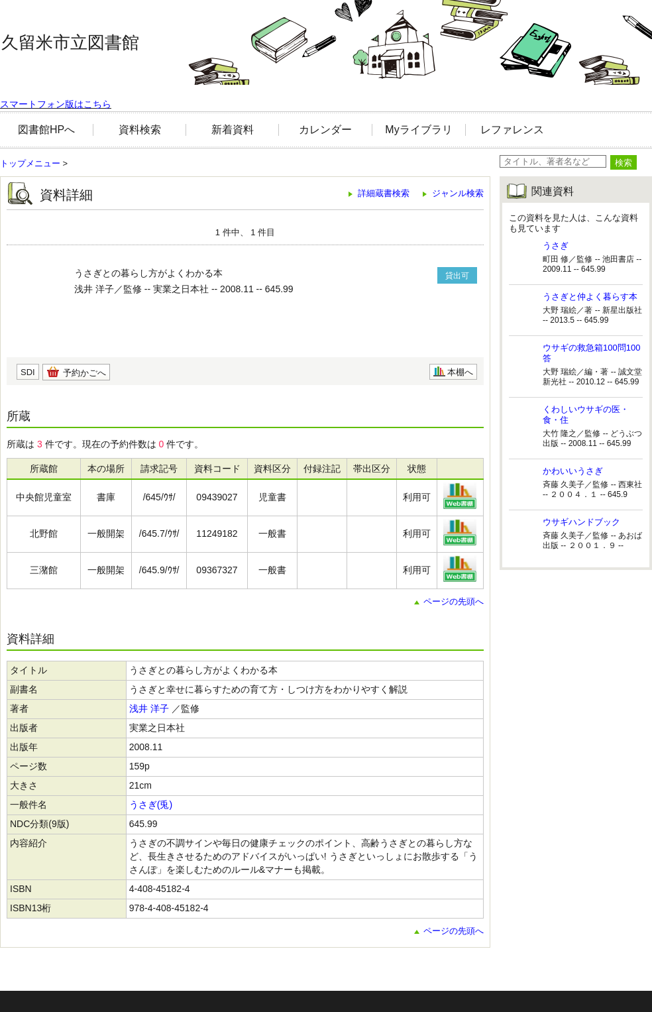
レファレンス (512, 129)
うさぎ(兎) (150, 804)
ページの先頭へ (453, 601)
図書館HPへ (46, 129)
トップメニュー (30, 163)
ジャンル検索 (458, 193)
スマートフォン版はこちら (55, 104)
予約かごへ (84, 373)
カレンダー (325, 129)
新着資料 (232, 129)
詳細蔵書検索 (383, 193)
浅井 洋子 (149, 708)
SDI (28, 372)
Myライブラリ (418, 129)
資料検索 (140, 129)
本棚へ (460, 372)
